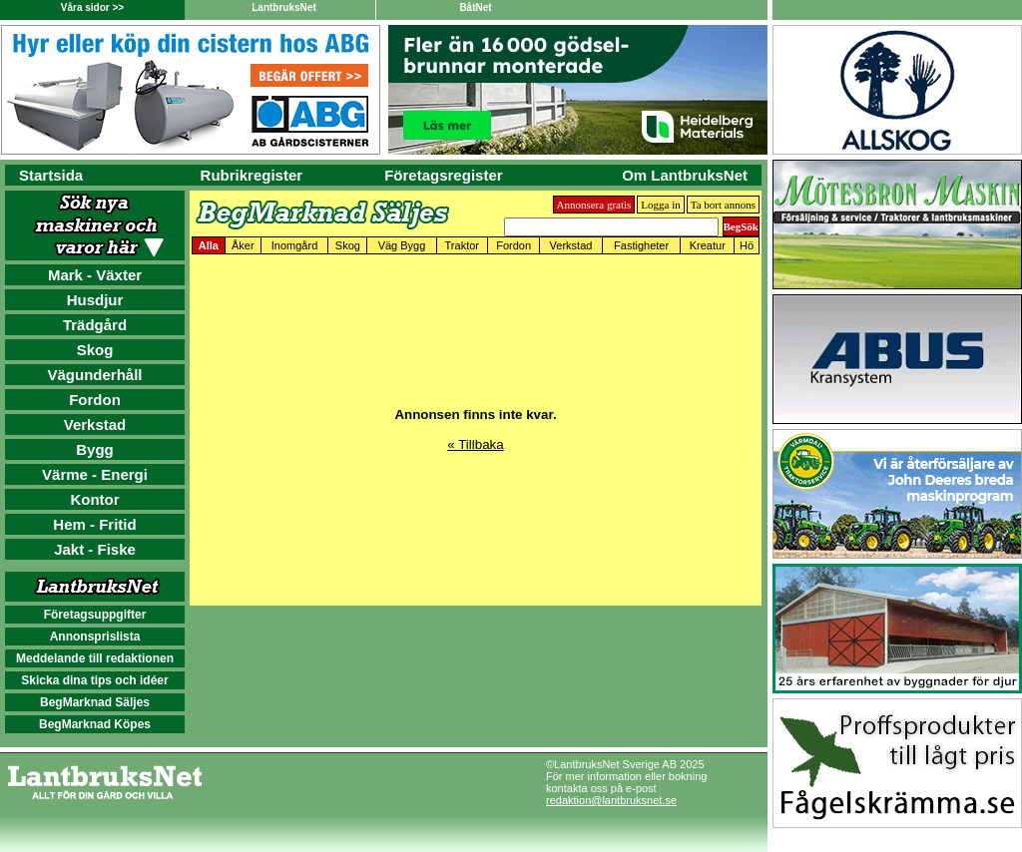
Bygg (95, 449)
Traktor (462, 245)
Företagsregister (443, 175)
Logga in (660, 205)
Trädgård (95, 324)
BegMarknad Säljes (95, 702)
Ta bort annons (723, 205)
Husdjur (95, 299)
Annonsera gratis (594, 205)
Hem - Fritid (94, 524)
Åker (243, 245)
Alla (209, 245)
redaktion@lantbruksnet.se (611, 800)
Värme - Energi (95, 474)
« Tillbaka (475, 444)
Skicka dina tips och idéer (94, 680)
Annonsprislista (95, 636)
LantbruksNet (283, 7)
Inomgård (294, 245)
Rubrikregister (252, 175)
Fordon (95, 399)
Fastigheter (641, 245)
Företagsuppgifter (95, 615)
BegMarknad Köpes (95, 724)
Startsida (51, 175)
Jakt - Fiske (95, 549)
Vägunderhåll (94, 374)
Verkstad (95, 424)
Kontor (94, 499)
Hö (747, 245)
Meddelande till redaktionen (95, 658)
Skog (95, 349)
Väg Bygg (402, 245)
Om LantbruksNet (685, 175)
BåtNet (475, 7)
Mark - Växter (95, 274)
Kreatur (708, 245)
